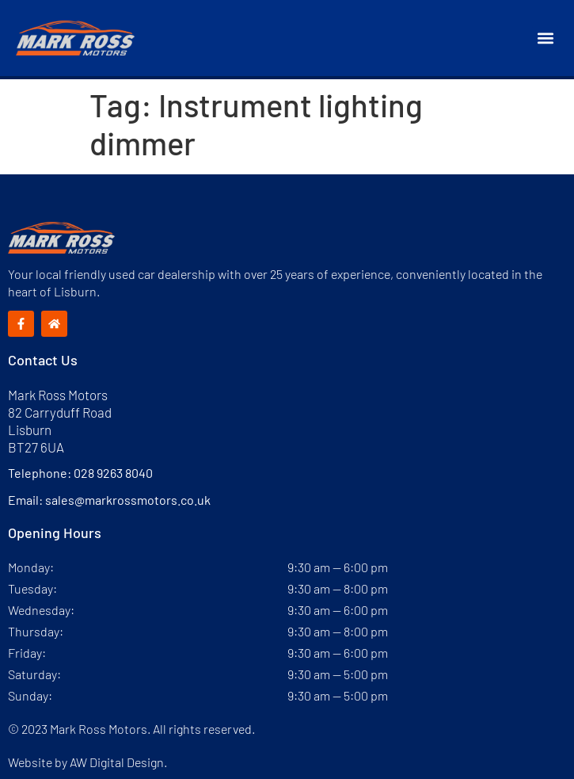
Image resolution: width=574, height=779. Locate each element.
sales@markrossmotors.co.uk (128, 499)
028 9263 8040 (113, 472)
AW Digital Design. (118, 761)
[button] (545, 38)
